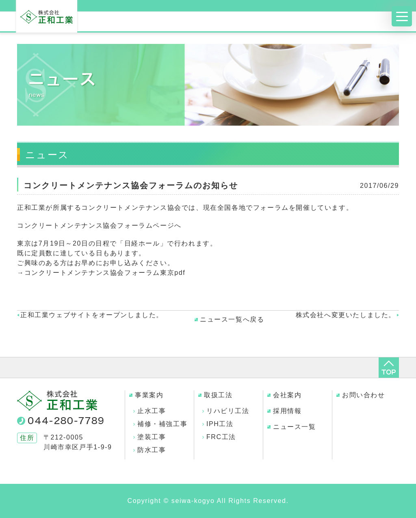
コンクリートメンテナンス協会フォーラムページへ (99, 225)
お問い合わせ (363, 395)
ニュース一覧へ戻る (232, 319)
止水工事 (151, 410)
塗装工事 (151, 436)
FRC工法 (221, 436)
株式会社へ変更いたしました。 (346, 314)
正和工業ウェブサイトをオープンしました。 (91, 314)
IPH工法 (220, 423)
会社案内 (287, 395)
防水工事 (151, 449)
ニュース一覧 (294, 426)
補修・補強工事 (162, 423)
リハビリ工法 (227, 410)
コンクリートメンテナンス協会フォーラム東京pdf (105, 272)
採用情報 (287, 410)
